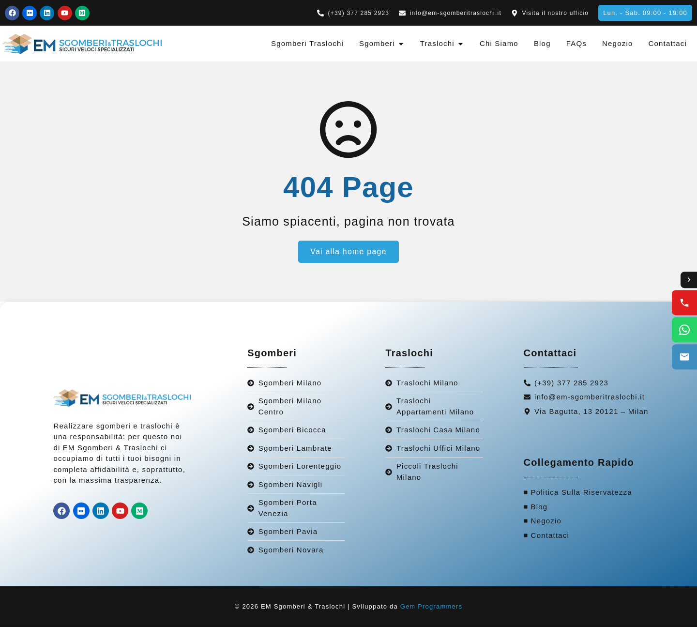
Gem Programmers (431, 620)
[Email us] (684, 357)
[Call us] (684, 303)
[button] (645, 13)
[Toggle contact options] (688, 280)
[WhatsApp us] (684, 330)
